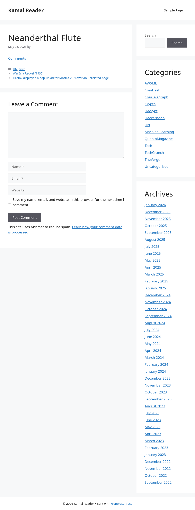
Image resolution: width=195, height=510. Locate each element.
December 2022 (157, 461)
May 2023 (152, 426)
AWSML (151, 83)
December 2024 (157, 295)
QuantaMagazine (159, 138)
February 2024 (156, 364)
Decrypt (151, 111)
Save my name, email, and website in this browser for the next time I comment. (68, 202)
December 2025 (157, 211)
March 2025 (154, 274)
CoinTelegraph (156, 97)
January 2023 (155, 454)
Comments (17, 58)
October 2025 (156, 225)
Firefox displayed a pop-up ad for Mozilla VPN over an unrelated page (61, 78)
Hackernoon (155, 118)
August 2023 (155, 406)
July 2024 (152, 329)
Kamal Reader (26, 10)
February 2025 (156, 281)
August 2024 (155, 322)
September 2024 (158, 315)
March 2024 (154, 357)
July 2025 (152, 246)
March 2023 (154, 440)
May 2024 (152, 343)
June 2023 (153, 420)
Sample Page (173, 10)
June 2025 (153, 253)
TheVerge (152, 159)
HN (15, 69)
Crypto (150, 104)
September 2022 (158, 482)
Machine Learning (159, 131)
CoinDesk (152, 90)
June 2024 (153, 336)
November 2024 (158, 302)
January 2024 (155, 371)
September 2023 (158, 399)
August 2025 (155, 239)
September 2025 (158, 232)
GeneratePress (121, 503)
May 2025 (152, 260)
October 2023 (156, 392)
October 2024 (156, 309)
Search (150, 35)
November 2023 (158, 385)
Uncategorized (157, 166)
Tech (22, 69)
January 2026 (155, 204)
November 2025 (158, 218)
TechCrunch (154, 152)
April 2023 (153, 433)
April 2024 (153, 350)
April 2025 (153, 267)
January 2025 (155, 288)
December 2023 (157, 378)
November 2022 (158, 468)
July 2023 (152, 413)
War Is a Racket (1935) (28, 73)
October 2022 (156, 475)
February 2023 (156, 447)
